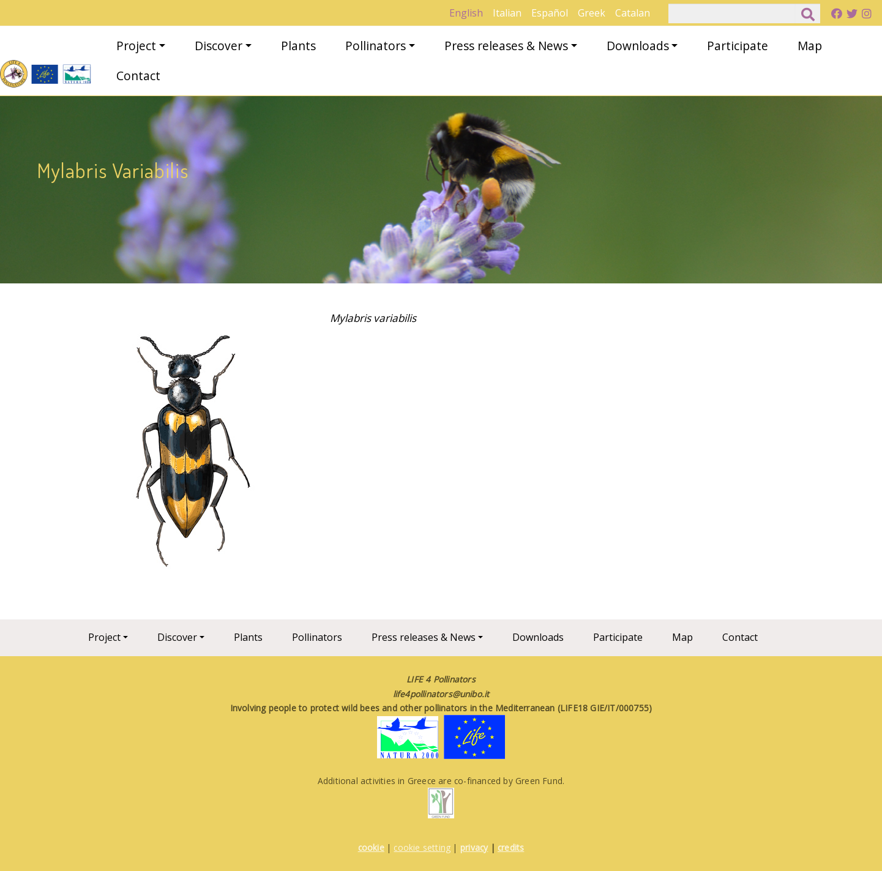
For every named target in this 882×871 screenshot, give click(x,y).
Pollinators (375, 45)
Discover (218, 45)
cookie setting (422, 847)
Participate (737, 45)
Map (810, 45)
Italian (507, 13)
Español (549, 13)
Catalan (632, 13)
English (466, 13)
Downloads (638, 45)
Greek (591, 13)
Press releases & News (506, 45)
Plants (298, 45)
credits (511, 847)
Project (136, 45)
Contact (138, 75)
